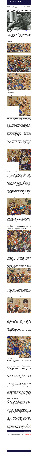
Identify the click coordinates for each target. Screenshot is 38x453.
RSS (30, 452)
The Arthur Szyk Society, (28, 30)
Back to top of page (15, 450)
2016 (10, 450)
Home (8, 450)
